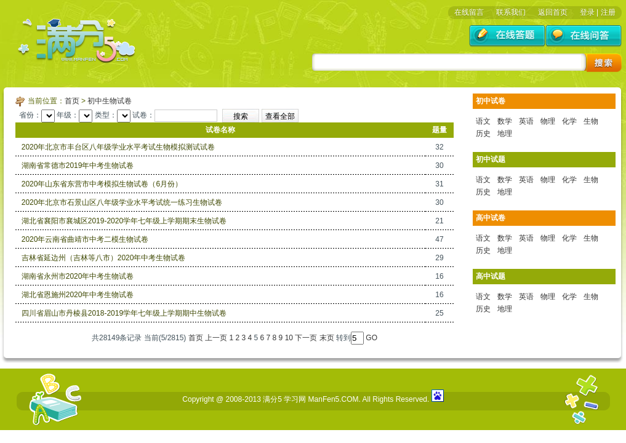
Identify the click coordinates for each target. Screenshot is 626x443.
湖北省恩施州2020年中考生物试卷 (78, 294)
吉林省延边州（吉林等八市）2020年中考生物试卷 (104, 257)
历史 (483, 133)
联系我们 (511, 12)
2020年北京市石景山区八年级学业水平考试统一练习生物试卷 (122, 202)
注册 (608, 12)
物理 (547, 121)
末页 (326, 337)
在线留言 (469, 12)
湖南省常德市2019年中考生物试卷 (78, 165)
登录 (587, 12)
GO (371, 337)
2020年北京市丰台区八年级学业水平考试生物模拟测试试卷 (118, 147)
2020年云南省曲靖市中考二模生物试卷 (85, 239)
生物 (591, 121)
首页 (72, 101)
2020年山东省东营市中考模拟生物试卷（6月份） (102, 184)
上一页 (216, 337)
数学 (504, 121)
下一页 (306, 337)
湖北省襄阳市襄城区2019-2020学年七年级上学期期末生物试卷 (124, 221)
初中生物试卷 (109, 101)
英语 (526, 121)
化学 (569, 121)
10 (289, 337)
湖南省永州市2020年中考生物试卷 (78, 276)
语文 (483, 121)
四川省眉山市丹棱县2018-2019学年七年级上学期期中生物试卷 (124, 313)
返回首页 (553, 12)
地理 (504, 133)
